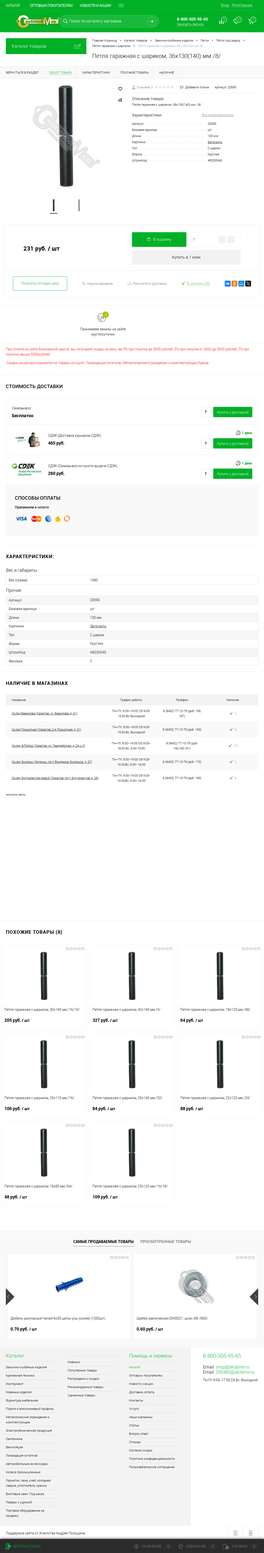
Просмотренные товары (165, 1240)
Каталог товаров (46, 46)
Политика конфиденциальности (152, 1458)
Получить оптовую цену (40, 284)
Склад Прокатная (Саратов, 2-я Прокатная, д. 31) (46, 729)
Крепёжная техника (20, 1374)
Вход (225, 5)
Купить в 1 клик (186, 257)
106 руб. (44, 1110)
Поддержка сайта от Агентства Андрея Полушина (45, 1532)
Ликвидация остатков (21, 1454)
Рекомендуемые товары (85, 1386)
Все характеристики (218, 115)
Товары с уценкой (19, 1501)
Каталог (13, 6)
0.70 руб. (23, 1328)
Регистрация (242, 5)
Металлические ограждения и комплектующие (27, 1418)
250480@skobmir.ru (235, 1371)
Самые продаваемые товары (103, 1240)
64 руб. (220, 1022)
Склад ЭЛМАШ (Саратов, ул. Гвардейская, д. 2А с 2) (48, 745)
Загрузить (215, 142)
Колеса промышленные (23, 1471)
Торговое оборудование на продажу (25, 1512)
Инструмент (14, 1383)
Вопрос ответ (138, 1433)
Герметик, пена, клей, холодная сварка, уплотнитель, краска (28, 1482)
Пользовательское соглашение (151, 1466)
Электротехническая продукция (29, 1429)
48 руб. (44, 1199)
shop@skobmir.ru (232, 1366)
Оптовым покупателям (51, 6)
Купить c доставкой (233, 413)
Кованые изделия (18, 1391)
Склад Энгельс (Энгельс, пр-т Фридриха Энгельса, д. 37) (52, 761)
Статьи (134, 1424)
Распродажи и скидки (83, 1378)
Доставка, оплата (141, 1391)
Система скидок (140, 1449)
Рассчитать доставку (147, 284)
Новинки (74, 1361)
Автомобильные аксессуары (27, 1463)
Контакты (136, 1399)
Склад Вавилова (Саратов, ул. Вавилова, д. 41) (44, 712)
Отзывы (135, 1441)
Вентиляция (14, 1446)
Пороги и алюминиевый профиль (30, 1408)
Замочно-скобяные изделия (26, 1366)
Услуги (134, 1408)
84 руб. (132, 1110)
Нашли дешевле (97, 284)
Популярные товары (82, 1369)
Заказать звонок (190, 24)
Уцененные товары (81, 1394)
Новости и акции (95, 6)
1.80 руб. (192, 1328)
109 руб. (132, 1199)
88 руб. (220, 1110)
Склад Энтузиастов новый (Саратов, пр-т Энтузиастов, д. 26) (55, 777)
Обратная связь (23, 1546)
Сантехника (14, 1438)
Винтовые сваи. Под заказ (25, 1493)
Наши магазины (140, 1416)
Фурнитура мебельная (22, 1399)
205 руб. (44, 1022)
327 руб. (132, 1022)
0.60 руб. (108, 1328)
